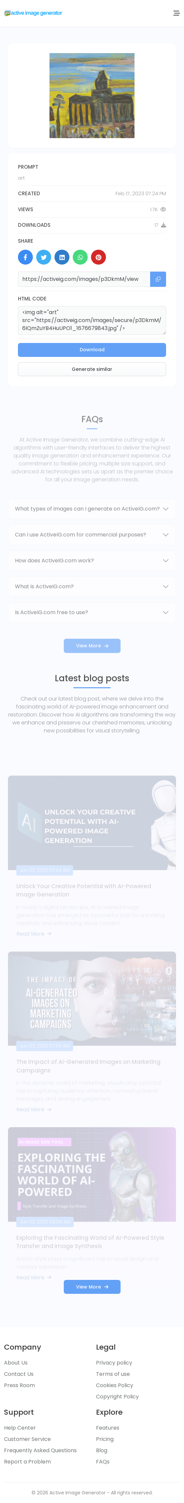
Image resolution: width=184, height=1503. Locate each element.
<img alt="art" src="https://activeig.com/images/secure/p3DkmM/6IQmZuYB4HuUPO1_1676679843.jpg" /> (92, 320)
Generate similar (92, 369)
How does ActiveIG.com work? (54, 572)
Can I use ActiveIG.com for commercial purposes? (80, 546)
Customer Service (27, 1439)
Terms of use (113, 1374)
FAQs (103, 1461)
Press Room (19, 1385)
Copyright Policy (117, 1396)
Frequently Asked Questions (40, 1450)
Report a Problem (27, 1461)
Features (107, 1428)
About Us (16, 1363)
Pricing (105, 1439)
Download (92, 349)
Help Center (20, 1428)
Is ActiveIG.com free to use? (51, 623)
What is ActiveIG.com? (44, 598)
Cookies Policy (114, 1385)
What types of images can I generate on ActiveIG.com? (87, 520)
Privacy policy (114, 1363)
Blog (101, 1450)
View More (92, 657)
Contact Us (19, 1374)
